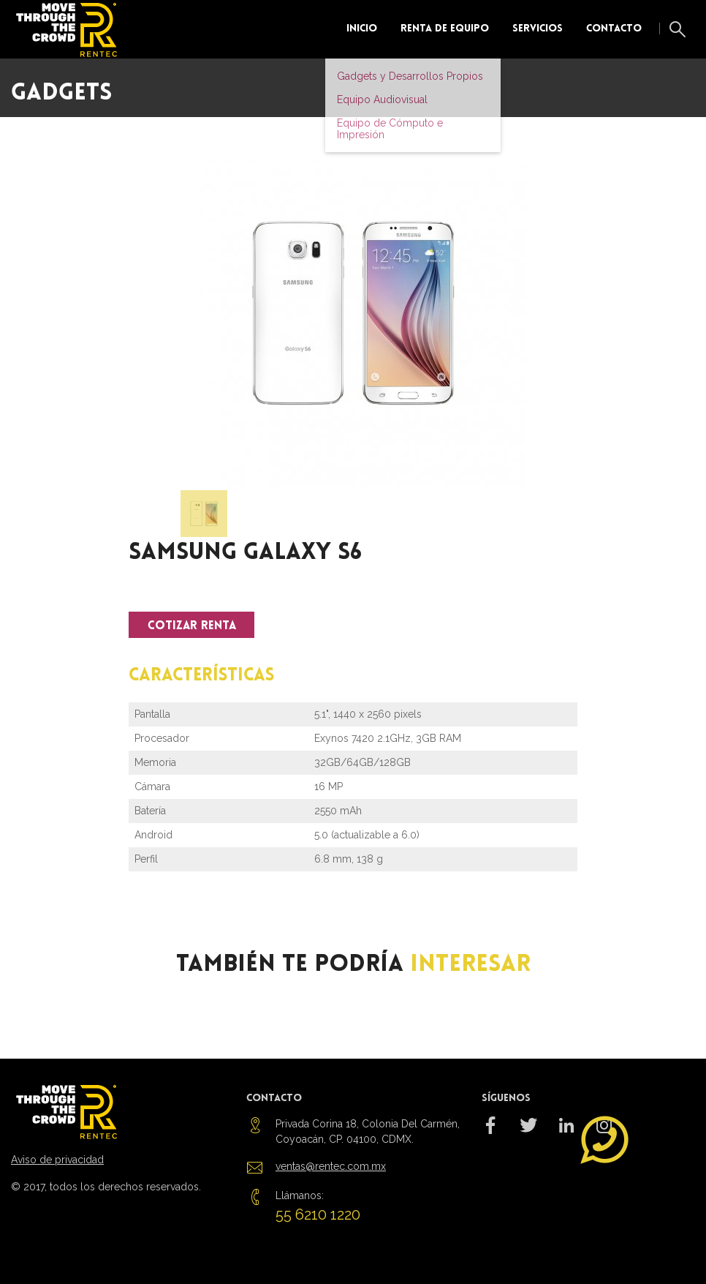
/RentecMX (490, 1134)
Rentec (70, 29)
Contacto (614, 28)
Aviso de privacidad (57, 1159)
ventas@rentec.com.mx (331, 1166)
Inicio (361, 28)
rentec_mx (566, 1134)
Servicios (537, 28)
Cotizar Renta (192, 626)
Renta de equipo (445, 28)
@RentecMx (528, 1134)
